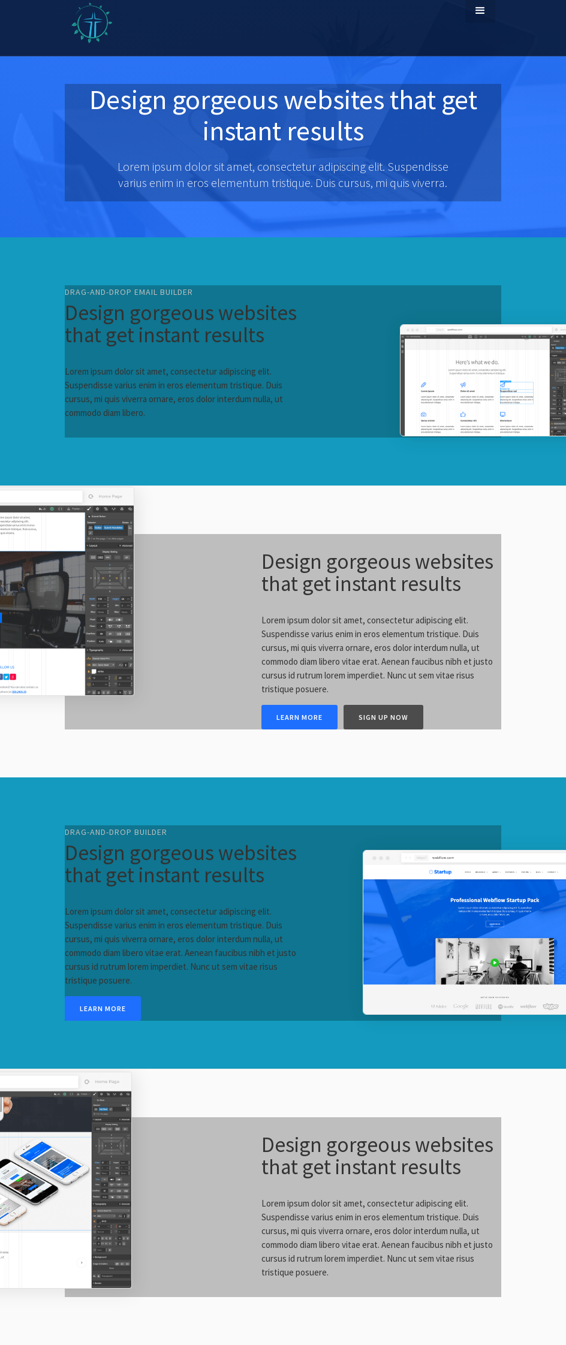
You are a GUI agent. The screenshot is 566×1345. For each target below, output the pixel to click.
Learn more (299, 717)
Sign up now (383, 717)
